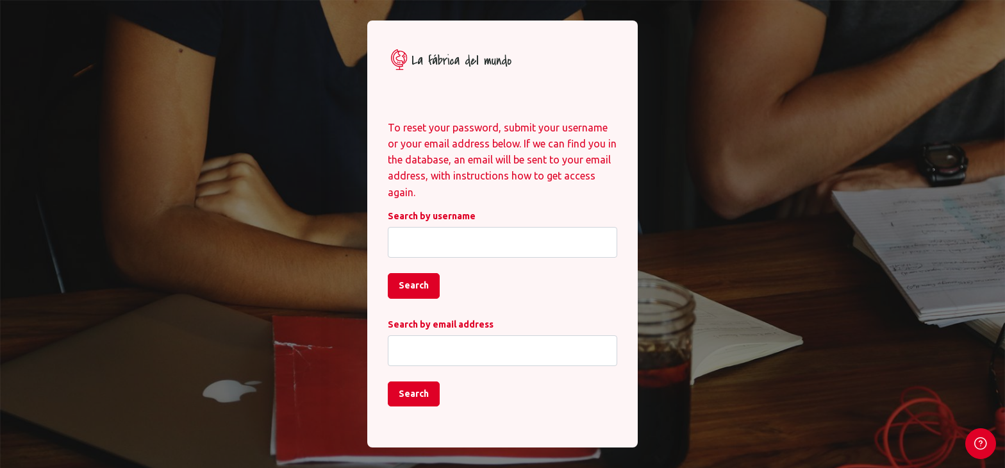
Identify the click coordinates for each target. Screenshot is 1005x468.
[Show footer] (980, 443)
